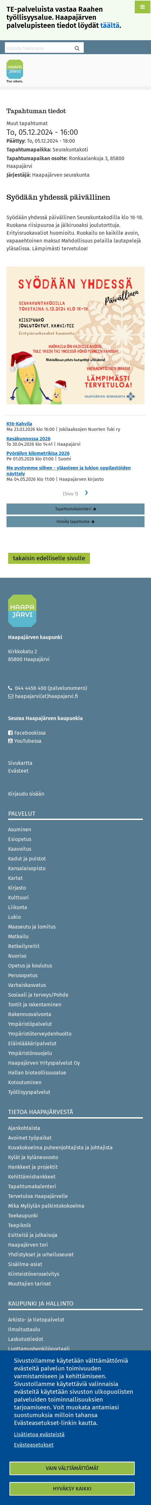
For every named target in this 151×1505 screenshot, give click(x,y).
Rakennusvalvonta (29, 1014)
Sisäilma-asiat (25, 1264)
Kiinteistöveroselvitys (33, 1274)
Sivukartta (20, 763)
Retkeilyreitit (24, 946)
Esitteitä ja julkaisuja (32, 1235)
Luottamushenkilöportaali (41, 1349)
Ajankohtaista (24, 1128)
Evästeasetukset (34, 1445)
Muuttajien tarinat (29, 1284)
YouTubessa (30, 741)
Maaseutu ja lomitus (32, 927)
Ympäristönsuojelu (30, 1053)
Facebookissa (32, 733)
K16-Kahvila (19, 424)
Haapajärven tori (28, 1245)
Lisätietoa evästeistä (39, 1434)
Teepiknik (19, 1225)
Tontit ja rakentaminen (34, 1004)
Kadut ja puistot (27, 859)
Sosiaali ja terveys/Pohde (40, 995)
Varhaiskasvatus (27, 985)
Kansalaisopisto (29, 868)
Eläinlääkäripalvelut (32, 1043)
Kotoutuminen (25, 1082)
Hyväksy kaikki (72, 1489)
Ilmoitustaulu (24, 1329)
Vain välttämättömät (72, 1468)
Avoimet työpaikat (30, 1138)
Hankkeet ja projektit (33, 1167)
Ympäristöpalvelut (30, 1024)
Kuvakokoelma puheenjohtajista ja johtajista (60, 1147)
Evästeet (18, 771)
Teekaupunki (23, 1216)
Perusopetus (22, 975)
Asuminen (19, 829)
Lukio (14, 917)
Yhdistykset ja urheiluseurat (41, 1254)
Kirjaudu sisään (26, 794)
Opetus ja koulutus (30, 966)
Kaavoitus (19, 849)
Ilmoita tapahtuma (73, 521)
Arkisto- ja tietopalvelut (36, 1320)
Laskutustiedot (25, 1339)
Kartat (15, 878)
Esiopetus (19, 839)
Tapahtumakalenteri (73, 509)
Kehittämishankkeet (32, 1177)
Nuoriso (17, 956)
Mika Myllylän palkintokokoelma (46, 1206)
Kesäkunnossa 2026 (28, 439)
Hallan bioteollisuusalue (37, 1073)
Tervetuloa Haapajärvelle (38, 1196)
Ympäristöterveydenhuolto (39, 1034)
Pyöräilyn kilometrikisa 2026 (37, 453)
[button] (142, 7)
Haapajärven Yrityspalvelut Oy (44, 1063)
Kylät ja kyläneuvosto (33, 1157)
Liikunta (17, 907)
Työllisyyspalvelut (29, 1092)
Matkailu (20, 936)
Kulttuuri (18, 898)
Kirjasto (17, 888)
